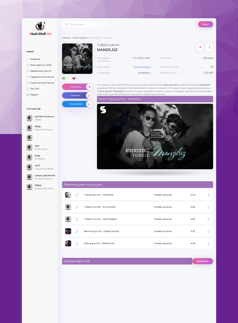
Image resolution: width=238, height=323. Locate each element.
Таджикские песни (40, 76)
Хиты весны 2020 (39, 65)
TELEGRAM (80, 104)
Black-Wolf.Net (40, 28)
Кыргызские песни (40, 82)
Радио (32, 94)
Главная (33, 59)
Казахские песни (38, 70)
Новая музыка (141, 66)
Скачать (81, 95)
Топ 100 (32, 88)
